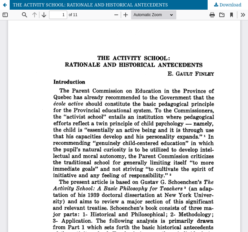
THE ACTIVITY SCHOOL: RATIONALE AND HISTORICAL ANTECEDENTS (90, 5)
